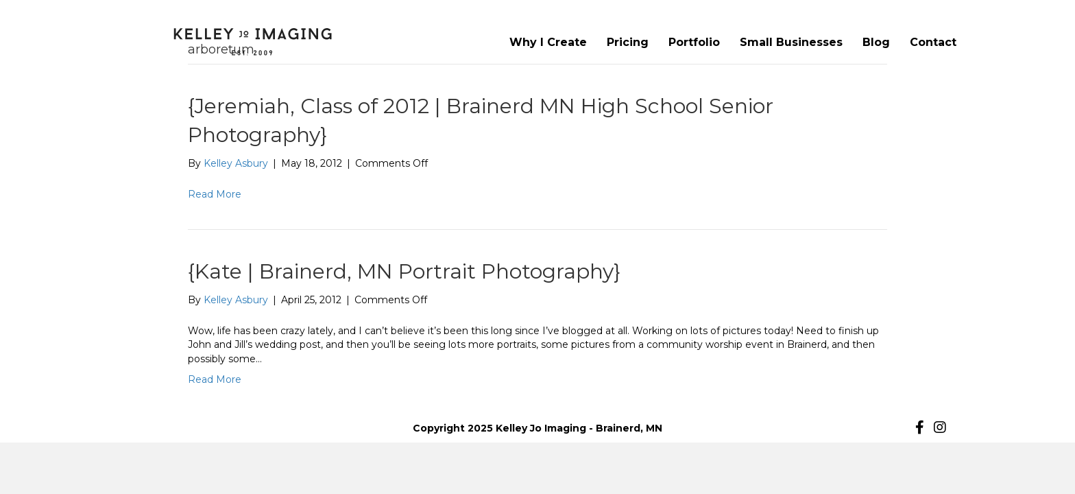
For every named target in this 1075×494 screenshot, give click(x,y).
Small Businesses (791, 42)
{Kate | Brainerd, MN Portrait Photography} (404, 271)
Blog (876, 42)
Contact (933, 42)
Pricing (628, 42)
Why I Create (548, 42)
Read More (214, 194)
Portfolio (694, 42)
